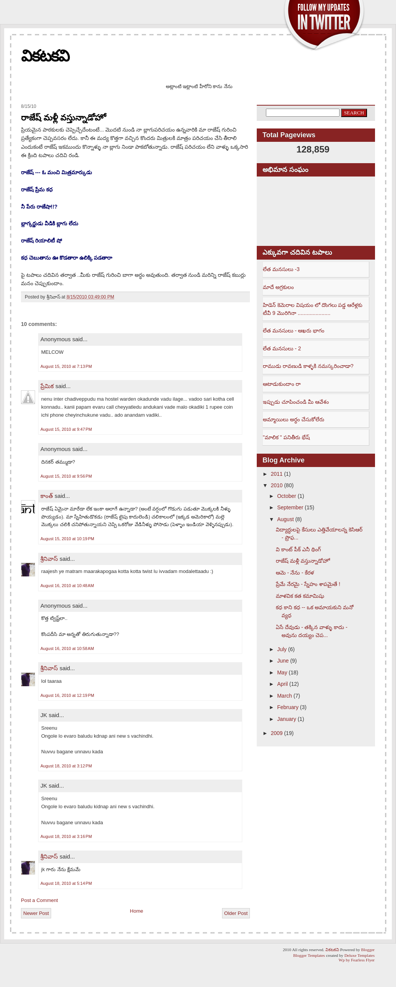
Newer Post (36, 913)
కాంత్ (46, 496)
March (284, 696)
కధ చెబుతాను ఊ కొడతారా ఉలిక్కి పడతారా (66, 258)
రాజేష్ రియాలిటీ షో (41, 241)
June (282, 661)
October (286, 496)
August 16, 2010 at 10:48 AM (67, 585)
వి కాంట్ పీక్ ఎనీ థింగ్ (298, 549)
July (282, 649)
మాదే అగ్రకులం (278, 287)
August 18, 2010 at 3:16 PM (66, 836)
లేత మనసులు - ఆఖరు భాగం (293, 330)
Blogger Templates (309, 955)
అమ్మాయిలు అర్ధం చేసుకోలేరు (293, 419)
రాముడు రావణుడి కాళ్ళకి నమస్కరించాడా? (308, 366)
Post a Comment (39, 900)
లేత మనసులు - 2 (282, 348)
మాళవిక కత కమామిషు (300, 596)
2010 (277, 485)
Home (136, 911)
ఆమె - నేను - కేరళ (295, 573)
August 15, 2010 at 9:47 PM (66, 429)
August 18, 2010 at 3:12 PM (66, 766)
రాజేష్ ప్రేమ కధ (37, 189)
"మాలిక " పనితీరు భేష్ (286, 437)
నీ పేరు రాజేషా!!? (39, 207)
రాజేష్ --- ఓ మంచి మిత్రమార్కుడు (56, 172)
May (282, 672)
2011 (277, 474)
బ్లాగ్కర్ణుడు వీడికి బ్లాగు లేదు (49, 223)
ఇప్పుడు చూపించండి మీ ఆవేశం (296, 402)
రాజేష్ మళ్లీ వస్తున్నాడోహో (63, 117)
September (290, 507)
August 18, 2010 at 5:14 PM (66, 883)
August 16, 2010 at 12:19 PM (67, 695)
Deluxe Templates (359, 955)
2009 (277, 733)
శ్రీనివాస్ (49, 558)
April (282, 684)
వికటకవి (45, 56)
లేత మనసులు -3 (281, 269)
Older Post (236, 913)
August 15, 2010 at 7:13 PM (66, 366)
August (285, 519)
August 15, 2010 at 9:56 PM (66, 476)
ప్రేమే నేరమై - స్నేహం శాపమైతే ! (308, 584)
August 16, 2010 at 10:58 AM (67, 648)
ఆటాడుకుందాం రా (282, 384)
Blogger (368, 949)
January (286, 719)
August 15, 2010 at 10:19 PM (67, 538)
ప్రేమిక (47, 386)
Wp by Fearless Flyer (357, 960)
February (287, 707)
